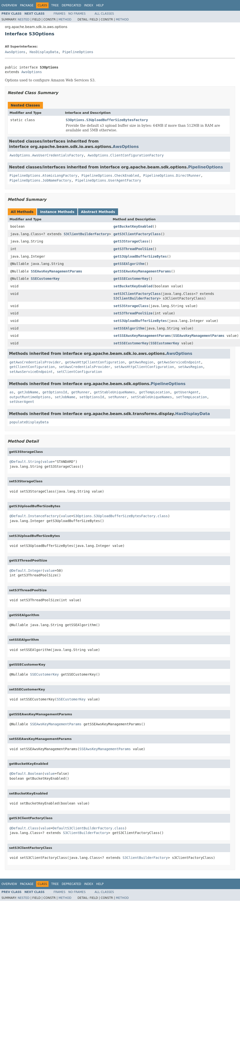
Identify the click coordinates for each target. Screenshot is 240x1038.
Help (100, 5)
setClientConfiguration (79, 372)
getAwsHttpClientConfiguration (95, 362)
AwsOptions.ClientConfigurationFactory (126, 155)
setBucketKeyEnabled (132, 286)
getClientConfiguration (32, 367)
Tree (55, 5)
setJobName (65, 397)
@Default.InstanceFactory (34, 516)
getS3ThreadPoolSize (132, 249)
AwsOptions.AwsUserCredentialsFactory (46, 155)
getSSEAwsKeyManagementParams (142, 271)
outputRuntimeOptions (30, 397)
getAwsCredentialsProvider (35, 362)
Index (88, 5)
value (47, 462)
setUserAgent (22, 402)
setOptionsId (92, 397)
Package (26, 5)
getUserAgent (186, 392)
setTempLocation (191, 397)
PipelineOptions (77, 52)
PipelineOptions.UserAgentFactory (108, 180)
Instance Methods (57, 212)
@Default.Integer (26, 570)
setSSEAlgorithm (128, 328)
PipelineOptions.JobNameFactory (40, 180)
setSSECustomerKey (130, 343)
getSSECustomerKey (130, 279)
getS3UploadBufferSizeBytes (140, 256)
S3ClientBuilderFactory (86, 234)
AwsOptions (15, 52)
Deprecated (71, 5)
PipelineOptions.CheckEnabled (110, 175)
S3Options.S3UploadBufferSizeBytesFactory (107, 120)
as (12, 392)
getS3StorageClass (130, 241)
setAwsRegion (190, 367)
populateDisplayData (29, 422)
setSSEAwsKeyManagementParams (142, 336)
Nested (23, 19)
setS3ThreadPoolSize (132, 313)
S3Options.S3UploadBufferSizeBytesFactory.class (120, 516)
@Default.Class (24, 828)
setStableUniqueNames (151, 397)
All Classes (104, 13)
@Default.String (25, 462)
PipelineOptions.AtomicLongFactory (43, 175)
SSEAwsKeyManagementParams (56, 271)
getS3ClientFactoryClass (137, 234)
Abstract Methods (98, 212)
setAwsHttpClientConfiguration (144, 367)
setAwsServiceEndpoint (31, 372)
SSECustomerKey (45, 279)
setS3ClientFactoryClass (137, 294)
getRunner (80, 392)
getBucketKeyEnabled (132, 226)
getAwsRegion (141, 362)
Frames (60, 13)
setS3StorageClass (130, 306)
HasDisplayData (44, 52)
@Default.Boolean (26, 774)
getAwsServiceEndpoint (179, 362)
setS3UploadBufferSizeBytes (140, 321)
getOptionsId (54, 392)
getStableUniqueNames (114, 392)
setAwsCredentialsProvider (84, 367)
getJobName (28, 392)
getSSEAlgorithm (128, 264)
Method (65, 19)
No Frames (77, 13)
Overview (9, 5)
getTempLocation (154, 392)
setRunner (117, 397)
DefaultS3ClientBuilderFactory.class (89, 828)
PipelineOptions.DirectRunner (172, 175)
